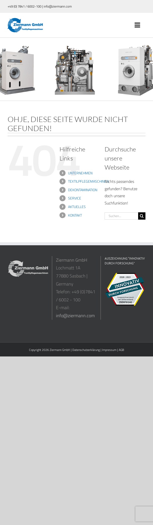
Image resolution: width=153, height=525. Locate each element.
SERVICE (74, 198)
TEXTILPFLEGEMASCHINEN (88, 181)
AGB (121, 349)
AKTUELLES (77, 206)
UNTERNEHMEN (80, 173)
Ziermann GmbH (60, 349)
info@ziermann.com (75, 315)
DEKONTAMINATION (82, 189)
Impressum (109, 349)
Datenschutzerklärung (86, 349)
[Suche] (141, 216)
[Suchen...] (121, 216)
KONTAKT (75, 215)
